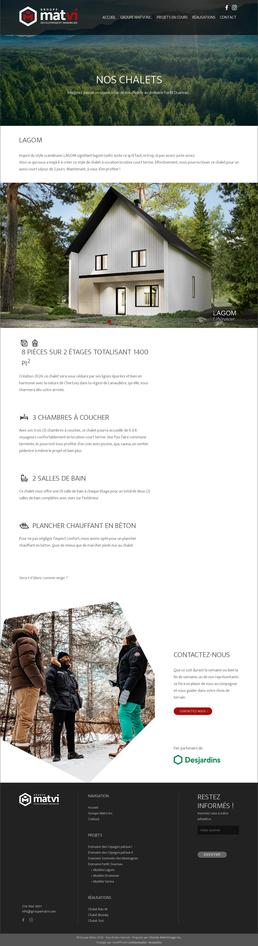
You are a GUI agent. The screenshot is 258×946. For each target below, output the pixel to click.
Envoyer (212, 854)
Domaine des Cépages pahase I (110, 847)
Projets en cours (172, 17)
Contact (228, 17)
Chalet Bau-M (97, 909)
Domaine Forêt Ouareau (105, 864)
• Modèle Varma (101, 881)
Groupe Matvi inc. (136, 17)
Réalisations (203, 17)
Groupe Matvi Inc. (100, 813)
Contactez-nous (193, 711)
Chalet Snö (96, 921)
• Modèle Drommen (103, 876)
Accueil (109, 17)
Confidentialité (136, 942)
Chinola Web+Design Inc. (165, 937)
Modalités (155, 942)
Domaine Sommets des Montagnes (113, 858)
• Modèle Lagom (101, 870)
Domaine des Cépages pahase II (110, 852)
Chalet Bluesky (98, 915)
